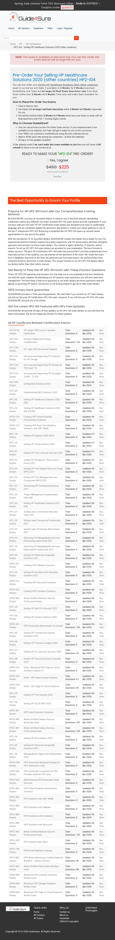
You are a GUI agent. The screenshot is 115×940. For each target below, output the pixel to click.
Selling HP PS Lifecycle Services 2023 (42, 651)
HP (20, 44)
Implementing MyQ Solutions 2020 (40, 392)
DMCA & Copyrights (69, 921)
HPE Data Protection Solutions (38, 712)
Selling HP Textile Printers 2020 (39, 444)
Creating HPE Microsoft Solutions (40, 582)
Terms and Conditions (57, 171)
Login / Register (64, 28)
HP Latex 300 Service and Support (40, 349)
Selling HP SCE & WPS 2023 (37, 703)
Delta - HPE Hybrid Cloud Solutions (41, 677)
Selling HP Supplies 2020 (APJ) (39, 435)
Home (11, 28)
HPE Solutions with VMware (37, 807)
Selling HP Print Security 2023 (38, 695)
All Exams (38, 918)
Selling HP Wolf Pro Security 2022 (40, 608)
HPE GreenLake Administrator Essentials (43, 626)
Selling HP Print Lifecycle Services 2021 (43, 453)
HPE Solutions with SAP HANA (38, 798)
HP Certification (33, 44)
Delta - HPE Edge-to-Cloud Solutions (41, 686)
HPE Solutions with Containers (38, 816)
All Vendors (23, 28)
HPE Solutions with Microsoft (38, 824)
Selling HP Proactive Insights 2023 (41, 643)
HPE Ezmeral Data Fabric (36, 842)
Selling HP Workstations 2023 (38, 738)
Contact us (65, 912)
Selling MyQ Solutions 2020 (37, 384)
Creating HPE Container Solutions (40, 591)
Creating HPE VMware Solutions (39, 565)
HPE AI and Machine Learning (38, 850)
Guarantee (38, 28)
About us (64, 915)
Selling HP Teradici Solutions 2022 (40, 617)
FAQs (50, 28)
